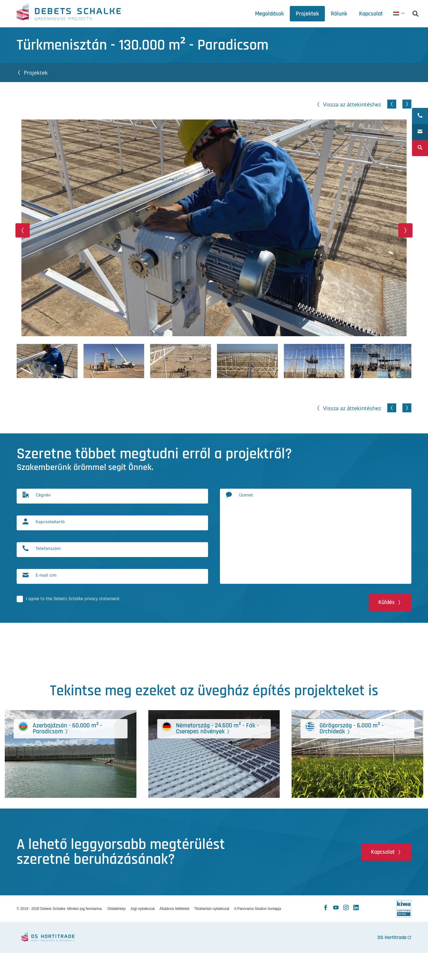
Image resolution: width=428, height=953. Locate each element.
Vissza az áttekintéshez (352, 104)
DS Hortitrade (392, 937)
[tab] (339, 13)
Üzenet (246, 495)
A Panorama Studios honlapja (257, 909)
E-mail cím (46, 575)
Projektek (36, 72)
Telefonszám (48, 548)
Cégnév (43, 495)
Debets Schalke (69, 13)
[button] (22, 230)
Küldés (386, 602)
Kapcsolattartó (50, 522)
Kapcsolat (383, 852)
